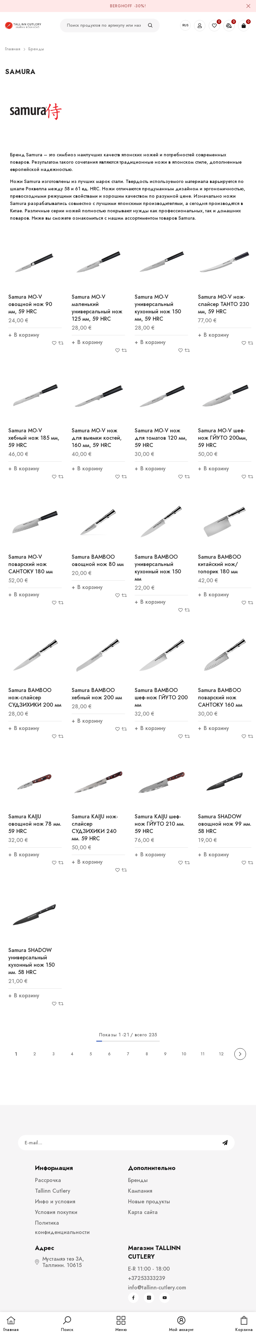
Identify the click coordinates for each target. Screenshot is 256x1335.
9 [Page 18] (165, 1054)
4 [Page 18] (72, 1054)
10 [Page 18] (184, 1054)
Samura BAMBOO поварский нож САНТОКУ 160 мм (220, 697)
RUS (185, 25)
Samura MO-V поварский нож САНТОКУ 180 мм (30, 564)
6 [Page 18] (109, 1054)
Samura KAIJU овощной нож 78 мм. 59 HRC (34, 824)
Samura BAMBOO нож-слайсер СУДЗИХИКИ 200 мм (34, 697)
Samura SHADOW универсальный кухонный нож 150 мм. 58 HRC (31, 961)
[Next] (240, 1054)
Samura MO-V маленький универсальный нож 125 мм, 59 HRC (97, 308)
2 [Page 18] (34, 1054)
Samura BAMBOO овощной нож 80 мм (98, 560)
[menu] (121, 1324)
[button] (67, 1324)
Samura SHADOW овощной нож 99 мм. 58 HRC (224, 824)
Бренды (36, 49)
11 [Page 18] (203, 1054)
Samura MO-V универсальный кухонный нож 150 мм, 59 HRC (158, 308)
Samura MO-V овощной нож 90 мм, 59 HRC (30, 304)
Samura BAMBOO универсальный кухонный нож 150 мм (158, 568)
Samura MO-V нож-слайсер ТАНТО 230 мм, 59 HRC (223, 304)
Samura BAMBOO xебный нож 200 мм (97, 693)
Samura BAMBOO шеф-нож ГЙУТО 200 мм (161, 697)
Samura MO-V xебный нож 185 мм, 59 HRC (33, 438)
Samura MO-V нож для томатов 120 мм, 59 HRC (161, 438)
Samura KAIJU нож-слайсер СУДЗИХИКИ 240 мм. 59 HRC (95, 827)
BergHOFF (121, 6)
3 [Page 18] (53, 1054)
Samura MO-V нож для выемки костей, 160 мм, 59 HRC (97, 438)
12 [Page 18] (221, 1054)
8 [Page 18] (147, 1054)
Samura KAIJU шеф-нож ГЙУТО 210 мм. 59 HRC (160, 824)
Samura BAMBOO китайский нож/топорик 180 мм (219, 564)
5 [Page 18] (91, 1054)
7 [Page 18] (128, 1054)
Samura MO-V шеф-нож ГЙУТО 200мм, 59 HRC (222, 438)
